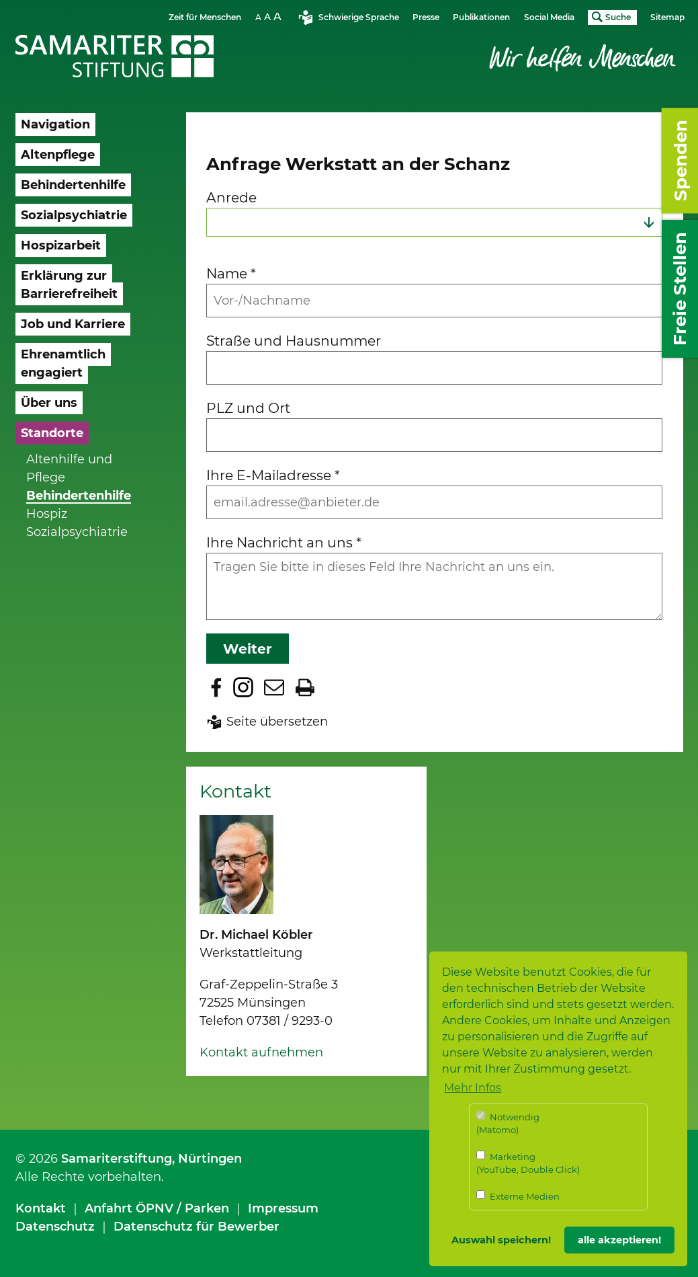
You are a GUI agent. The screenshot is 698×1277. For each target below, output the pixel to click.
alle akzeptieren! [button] (619, 1240)
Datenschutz (55, 1226)
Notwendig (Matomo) (507, 1123)
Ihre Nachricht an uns (283, 542)
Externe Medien (518, 1196)
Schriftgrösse (270, 16)
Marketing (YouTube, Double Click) (528, 1163)
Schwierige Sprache (358, 17)
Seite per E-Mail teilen (274, 687)
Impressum (283, 1208)
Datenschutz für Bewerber (196, 1226)
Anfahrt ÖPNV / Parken (157, 1208)
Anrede (231, 197)
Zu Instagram (243, 687)
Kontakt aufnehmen (261, 1052)
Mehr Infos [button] (472, 1087)
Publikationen (481, 17)
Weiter (247, 648)
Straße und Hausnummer (293, 340)
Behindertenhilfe (78, 495)
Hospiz (46, 513)
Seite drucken (305, 687)
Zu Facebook (216, 687)
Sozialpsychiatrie (77, 532)
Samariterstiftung (116, 1158)
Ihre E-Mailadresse (273, 475)
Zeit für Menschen (205, 17)
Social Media (549, 17)
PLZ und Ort (248, 407)
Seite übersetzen (277, 721)
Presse (425, 17)
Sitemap (667, 17)
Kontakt (40, 1208)
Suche (618, 17)
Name (231, 273)
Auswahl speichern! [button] (501, 1240)
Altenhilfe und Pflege (69, 468)
